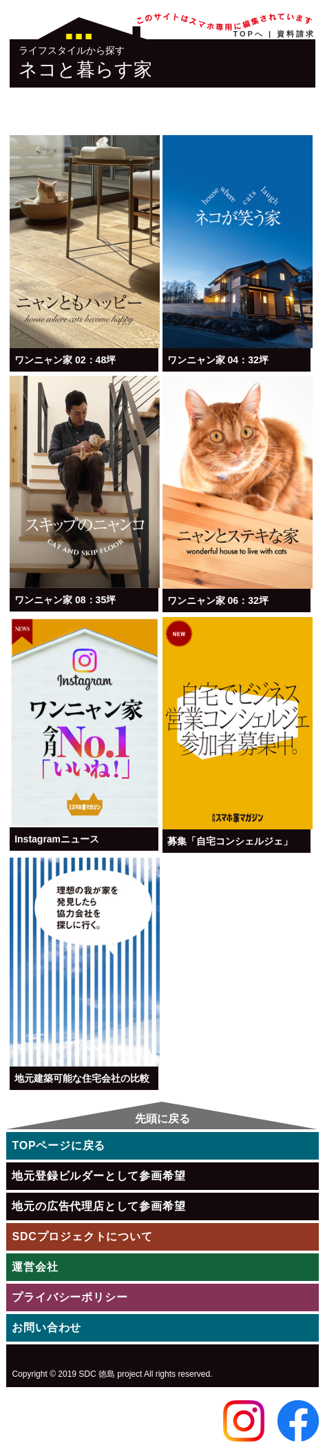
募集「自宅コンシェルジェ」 (230, 841)
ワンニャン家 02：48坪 (65, 359)
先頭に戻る (162, 1118)
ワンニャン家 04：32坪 (218, 359)
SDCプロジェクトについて (82, 1236)
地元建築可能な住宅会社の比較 (81, 1078)
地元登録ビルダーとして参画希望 (98, 1176)
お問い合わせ (46, 1327)
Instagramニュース (56, 839)
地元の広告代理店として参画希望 (98, 1206)
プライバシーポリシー (69, 1297)
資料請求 (296, 34)
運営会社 (35, 1267)
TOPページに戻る (58, 1145)
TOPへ (248, 34)
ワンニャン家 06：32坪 (218, 600)
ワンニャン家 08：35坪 (65, 599)
